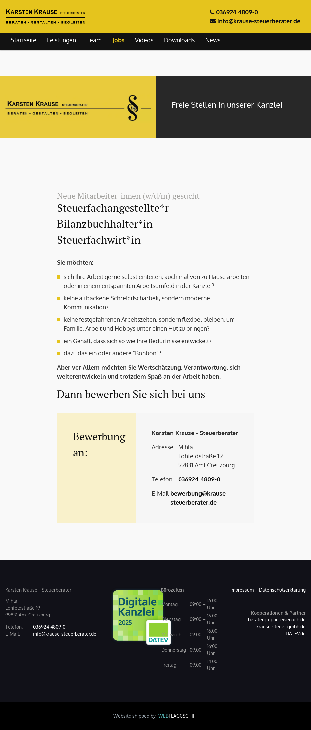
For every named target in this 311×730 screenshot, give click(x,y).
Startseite (23, 40)
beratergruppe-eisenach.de (277, 619)
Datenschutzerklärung (282, 590)
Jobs (118, 40)
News (212, 40)
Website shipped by (155, 715)
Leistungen (61, 40)
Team (94, 40)
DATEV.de (296, 633)
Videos (144, 40)
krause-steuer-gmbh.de (281, 626)
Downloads (179, 40)
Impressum (242, 590)
